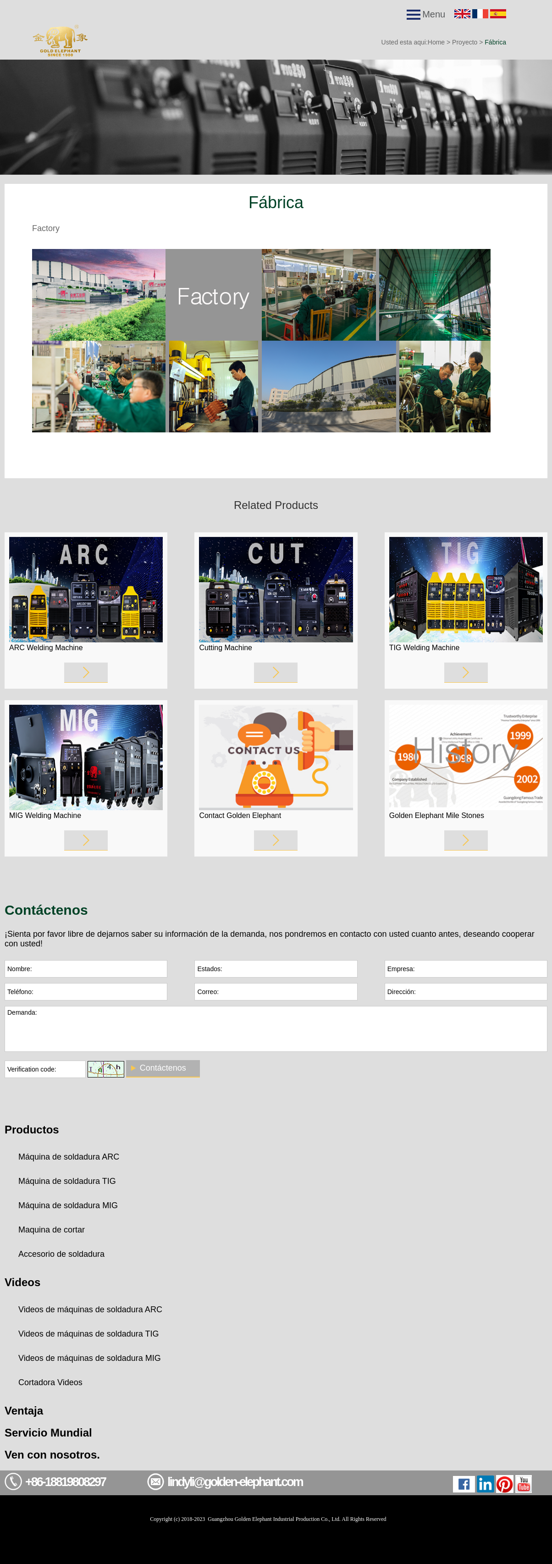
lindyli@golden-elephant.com (235, 1482)
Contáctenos (163, 1067)
